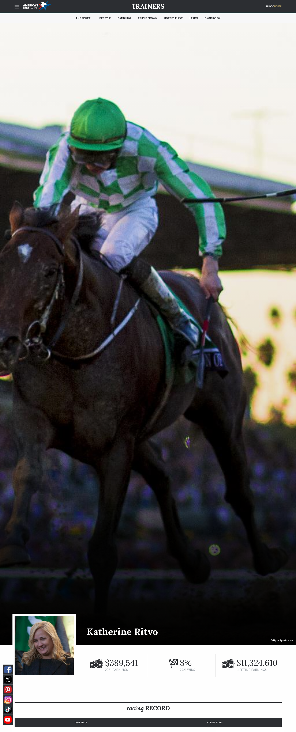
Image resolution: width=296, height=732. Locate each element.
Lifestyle (104, 18)
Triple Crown (147, 18)
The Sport (83, 18)
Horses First (173, 18)
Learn (194, 18)
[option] (148, 334)
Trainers (147, 6)
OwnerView (212, 18)
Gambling (124, 18)
